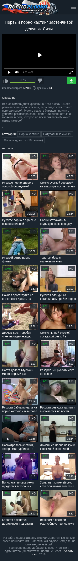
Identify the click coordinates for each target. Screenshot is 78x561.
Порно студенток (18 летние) (23, 140)
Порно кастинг (28, 134)
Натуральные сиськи (57, 134)
